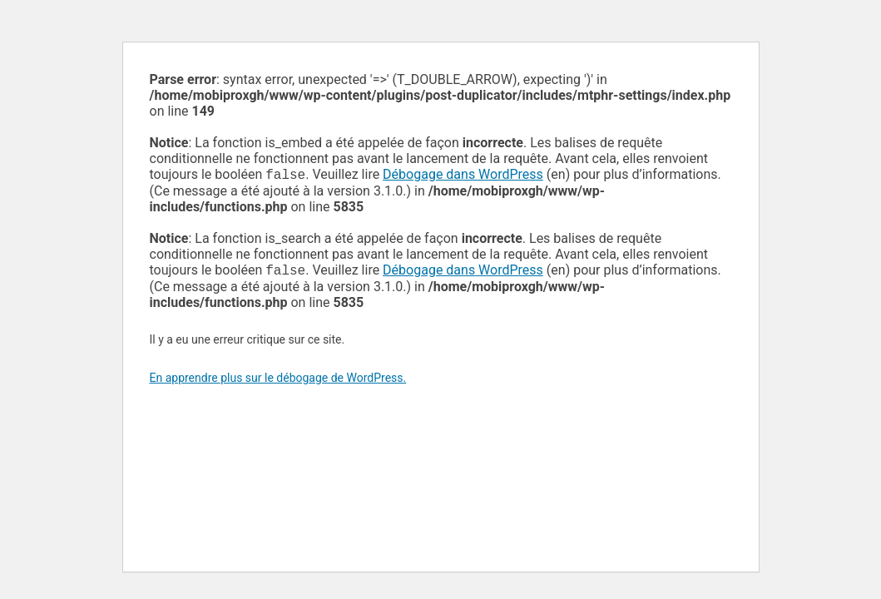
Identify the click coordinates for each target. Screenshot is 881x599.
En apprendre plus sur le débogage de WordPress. (278, 381)
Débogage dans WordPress (463, 176)
